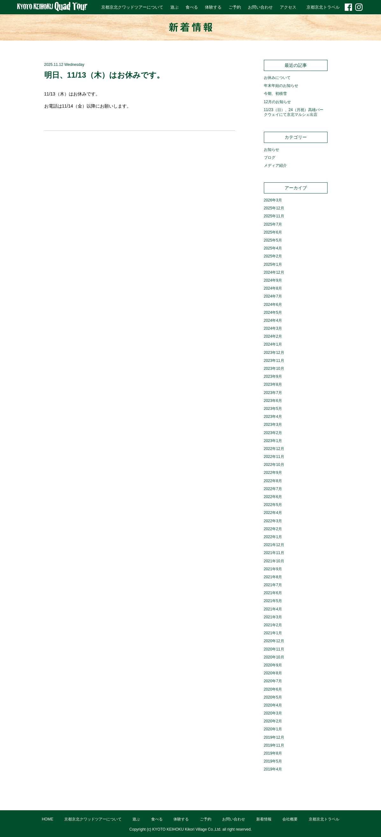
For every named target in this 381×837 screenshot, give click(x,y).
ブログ (269, 157)
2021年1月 (273, 633)
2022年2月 (273, 529)
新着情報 (264, 819)
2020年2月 (273, 721)
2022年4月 (273, 512)
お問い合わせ (260, 7)
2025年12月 (274, 208)
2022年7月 (273, 489)
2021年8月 (273, 577)
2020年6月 (273, 689)
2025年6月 (273, 232)
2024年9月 (273, 280)
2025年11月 (274, 216)
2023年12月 (274, 352)
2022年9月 (273, 472)
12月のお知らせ (277, 102)
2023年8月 (273, 384)
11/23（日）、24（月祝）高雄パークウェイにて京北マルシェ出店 (293, 112)
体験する (213, 7)
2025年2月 (273, 256)
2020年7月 (273, 681)
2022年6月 (273, 497)
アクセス (288, 7)
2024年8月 (273, 288)
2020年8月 (273, 673)
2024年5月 (273, 312)
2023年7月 (273, 392)
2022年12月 (274, 449)
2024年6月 (273, 304)
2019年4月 (273, 769)
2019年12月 (274, 737)
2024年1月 (273, 344)
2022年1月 (273, 537)
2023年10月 (274, 368)
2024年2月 (273, 336)
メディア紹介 (275, 165)
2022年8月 (273, 481)
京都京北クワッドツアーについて (132, 7)
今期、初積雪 (275, 93)
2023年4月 (273, 416)
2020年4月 (273, 705)
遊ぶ (174, 7)
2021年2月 (273, 625)
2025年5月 (273, 240)
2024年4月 (273, 320)
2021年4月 (273, 609)
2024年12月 (274, 272)
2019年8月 (273, 753)
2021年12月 (274, 545)
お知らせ (271, 149)
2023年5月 (273, 408)
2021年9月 (273, 569)
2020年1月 (273, 729)
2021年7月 (273, 585)
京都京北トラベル (323, 7)
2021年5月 (273, 601)
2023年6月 (273, 400)
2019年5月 (273, 761)
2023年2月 (273, 433)
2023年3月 (273, 424)
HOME (47, 819)
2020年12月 (274, 641)
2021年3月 (273, 617)
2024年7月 (273, 296)
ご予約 (235, 7)
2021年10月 (274, 561)
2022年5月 (273, 505)
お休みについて (277, 77)
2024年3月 (273, 328)
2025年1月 (273, 264)
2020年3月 (273, 713)
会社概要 (290, 819)
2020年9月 (273, 665)
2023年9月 (273, 376)
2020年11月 (274, 649)
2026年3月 (273, 200)
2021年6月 (273, 593)
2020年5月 (273, 697)
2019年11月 (274, 745)
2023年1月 (273, 441)
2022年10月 (274, 464)
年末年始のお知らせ (281, 85)
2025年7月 (273, 224)
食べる (192, 7)
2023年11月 (274, 360)
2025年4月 (273, 248)
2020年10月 (274, 657)
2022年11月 (274, 456)
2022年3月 (273, 521)
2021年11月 (274, 553)
